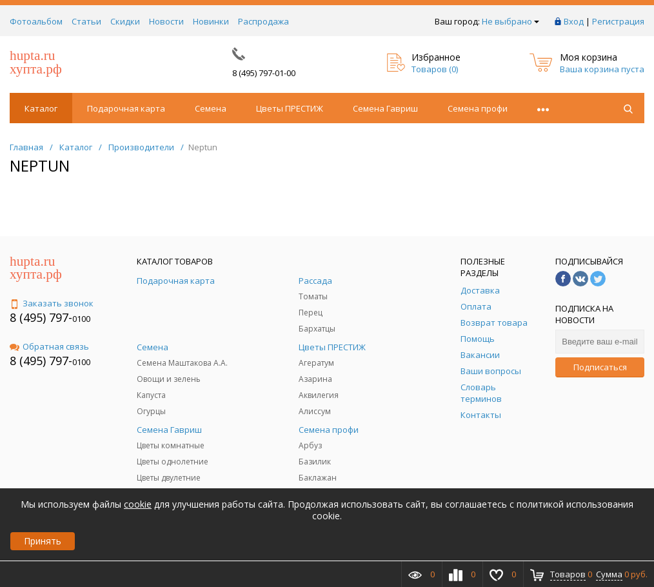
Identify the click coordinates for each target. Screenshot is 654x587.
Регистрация (618, 21)
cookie (138, 504)
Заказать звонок (52, 303)
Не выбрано (510, 21)
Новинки (211, 21)
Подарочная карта (126, 108)
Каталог (41, 108)
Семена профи (478, 108)
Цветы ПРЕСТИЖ (289, 108)
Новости (166, 21)
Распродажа (263, 21)
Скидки (125, 21)
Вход (574, 21)
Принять (42, 541)
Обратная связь (49, 346)
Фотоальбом (36, 21)
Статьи (86, 21)
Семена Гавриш (385, 108)
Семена (210, 108)
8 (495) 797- (41, 317)
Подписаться (600, 367)
